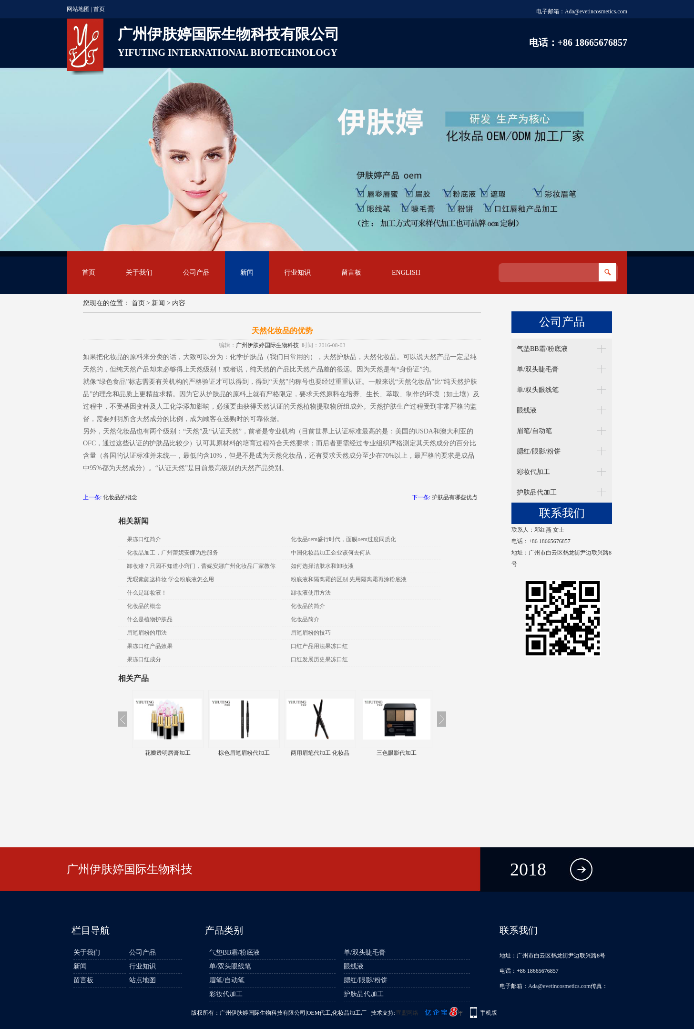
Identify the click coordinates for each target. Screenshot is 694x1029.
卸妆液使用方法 (311, 592)
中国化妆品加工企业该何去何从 (331, 552)
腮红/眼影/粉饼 (539, 451)
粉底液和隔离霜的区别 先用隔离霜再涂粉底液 (349, 579)
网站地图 (78, 9)
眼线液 (527, 410)
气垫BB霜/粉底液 (542, 348)
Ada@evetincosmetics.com (596, 11)
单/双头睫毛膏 (538, 369)
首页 (99, 9)
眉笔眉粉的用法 (147, 632)
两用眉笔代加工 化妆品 (320, 753)
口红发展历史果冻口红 (319, 659)
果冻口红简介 (144, 539)
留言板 (351, 272)
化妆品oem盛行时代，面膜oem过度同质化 (343, 539)
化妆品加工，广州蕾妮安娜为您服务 (172, 552)
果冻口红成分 (144, 659)
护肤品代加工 (537, 492)
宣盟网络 (407, 1012)
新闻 (247, 272)
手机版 (488, 1012)
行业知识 (297, 272)
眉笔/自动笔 (534, 430)
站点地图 (142, 980)
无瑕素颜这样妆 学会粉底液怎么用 (170, 579)
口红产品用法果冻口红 (319, 646)
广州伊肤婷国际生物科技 (267, 345)
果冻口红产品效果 (150, 646)
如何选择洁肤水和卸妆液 (322, 566)
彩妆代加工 (533, 471)
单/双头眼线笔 (538, 389)
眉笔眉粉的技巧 (311, 632)
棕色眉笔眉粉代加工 (244, 753)
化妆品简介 (305, 619)
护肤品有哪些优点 (455, 497)
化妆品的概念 (120, 497)
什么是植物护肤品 (150, 619)
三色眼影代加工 (397, 753)
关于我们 (139, 272)
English (406, 272)
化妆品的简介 (308, 606)
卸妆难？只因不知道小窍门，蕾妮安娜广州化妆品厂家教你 (201, 566)
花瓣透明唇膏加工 (168, 753)
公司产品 (196, 272)
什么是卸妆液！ (147, 592)
